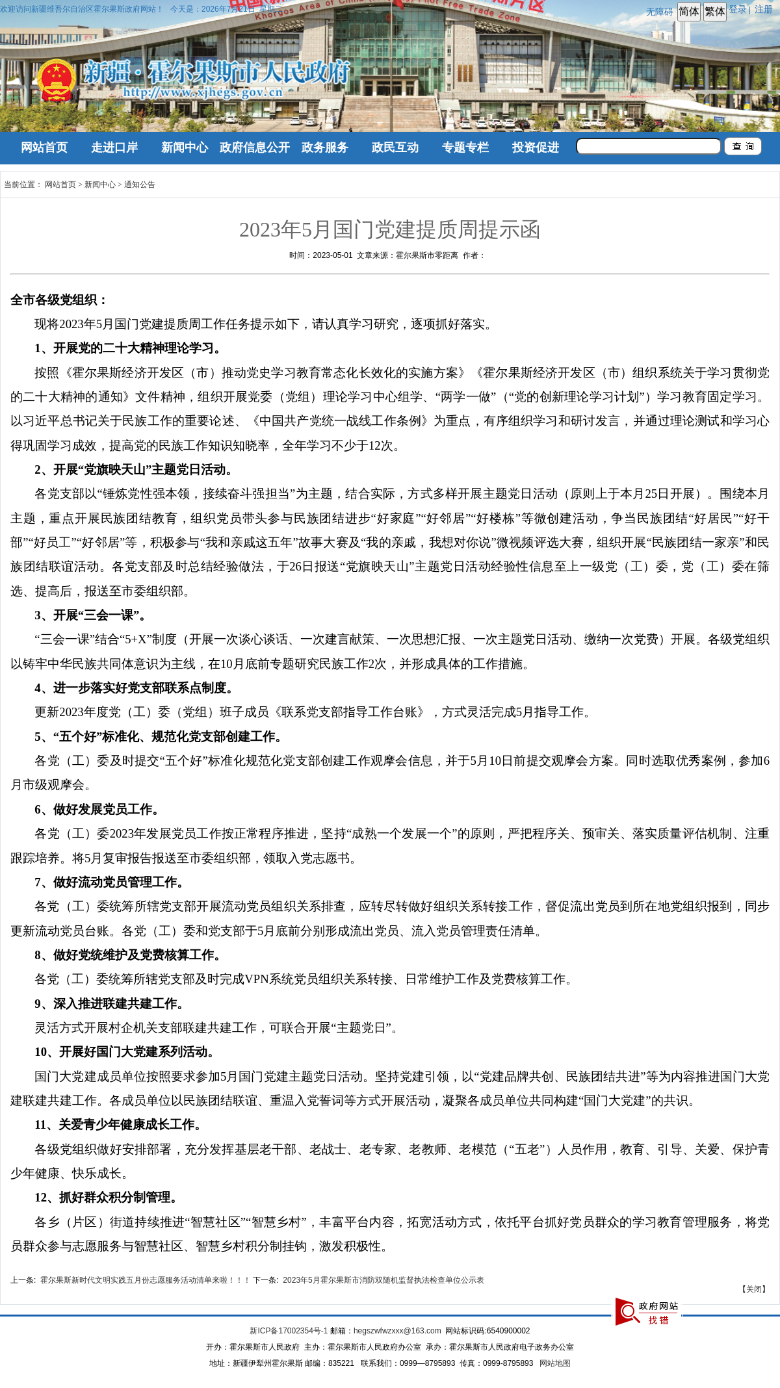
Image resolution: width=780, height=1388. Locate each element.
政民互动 (395, 147)
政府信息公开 (255, 147)
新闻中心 (184, 147)
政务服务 (325, 147)
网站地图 (555, 1363)
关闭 (754, 1289)
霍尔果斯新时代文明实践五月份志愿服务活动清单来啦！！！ (145, 1280)
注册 (766, 9)
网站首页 (44, 147)
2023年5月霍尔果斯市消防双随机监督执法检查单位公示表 (383, 1280)
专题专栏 (465, 147)
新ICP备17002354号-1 (289, 1330)
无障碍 (659, 11)
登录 (738, 9)
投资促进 (535, 147)
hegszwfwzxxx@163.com (397, 1330)
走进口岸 (114, 147)
